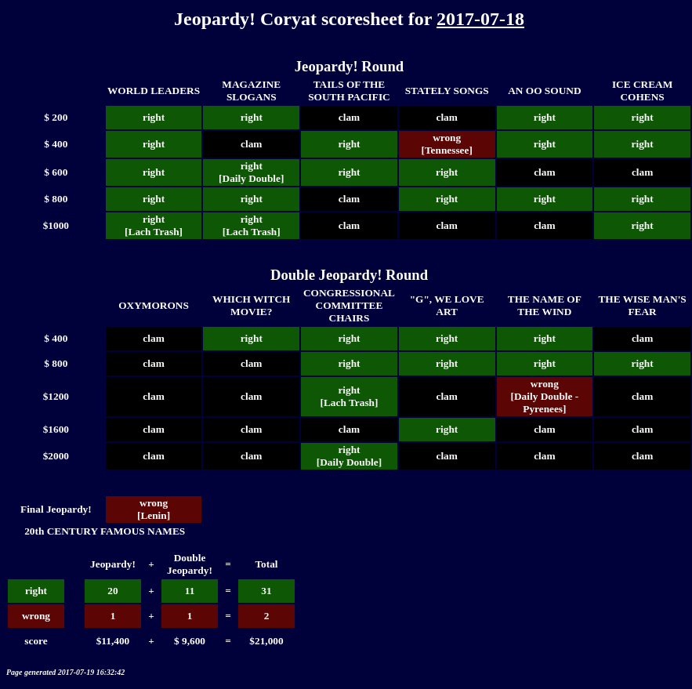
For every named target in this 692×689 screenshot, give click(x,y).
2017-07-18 (480, 19)
